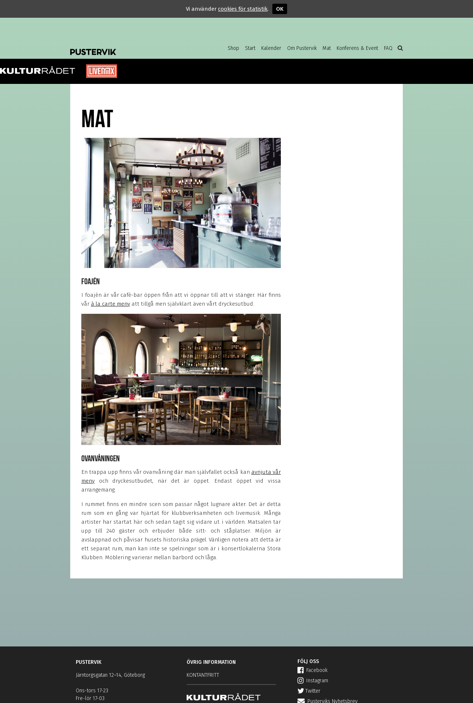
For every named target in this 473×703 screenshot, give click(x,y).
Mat (327, 48)
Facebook (312, 670)
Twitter (308, 691)
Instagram (312, 680)
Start (250, 48)
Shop (233, 48)
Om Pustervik (302, 48)
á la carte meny (110, 303)
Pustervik (129, 46)
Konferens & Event (357, 48)
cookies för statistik (243, 9)
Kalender (271, 48)
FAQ (388, 48)
